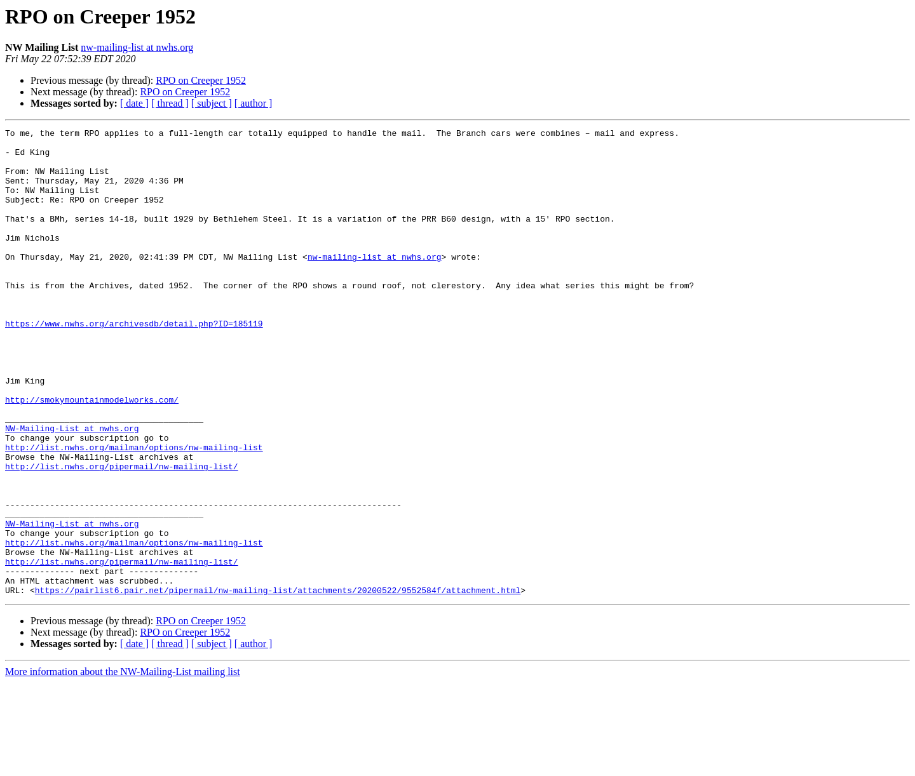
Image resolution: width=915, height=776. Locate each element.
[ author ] (253, 103)
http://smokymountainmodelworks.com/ (92, 454)
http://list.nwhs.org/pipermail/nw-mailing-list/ (121, 534)
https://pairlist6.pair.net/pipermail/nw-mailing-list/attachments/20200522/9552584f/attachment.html (277, 683)
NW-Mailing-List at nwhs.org (72, 489)
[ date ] (134, 103)
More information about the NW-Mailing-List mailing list (122, 764)
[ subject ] (211, 103)
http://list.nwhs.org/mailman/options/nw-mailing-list (134, 512)
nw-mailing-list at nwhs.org (137, 47)
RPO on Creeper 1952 (201, 80)
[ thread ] (170, 103)
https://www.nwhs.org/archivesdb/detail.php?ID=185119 (134, 363)
